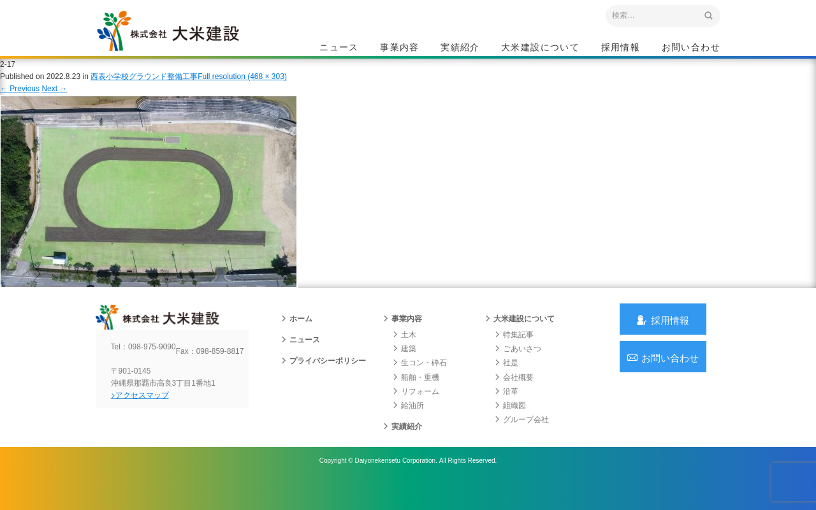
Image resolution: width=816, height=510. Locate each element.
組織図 (510, 425)
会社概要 (514, 396)
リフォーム (415, 411)
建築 (404, 368)
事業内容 (399, 48)
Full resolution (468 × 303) (242, 88)
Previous (20, 100)
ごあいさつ (517, 368)
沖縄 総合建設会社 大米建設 (184, 42)
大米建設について (540, 48)
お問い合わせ (691, 48)
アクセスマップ (150, 425)
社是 (506, 382)
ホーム (296, 338)
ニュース (339, 48)
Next (54, 100)
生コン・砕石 (419, 382)
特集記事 (514, 354)
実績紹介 (460, 48)
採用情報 (621, 48)
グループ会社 (521, 439)
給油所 (408, 425)
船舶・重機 (415, 396)
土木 (404, 354)
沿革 (506, 411)
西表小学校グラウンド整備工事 (144, 88)
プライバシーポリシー (323, 380)
